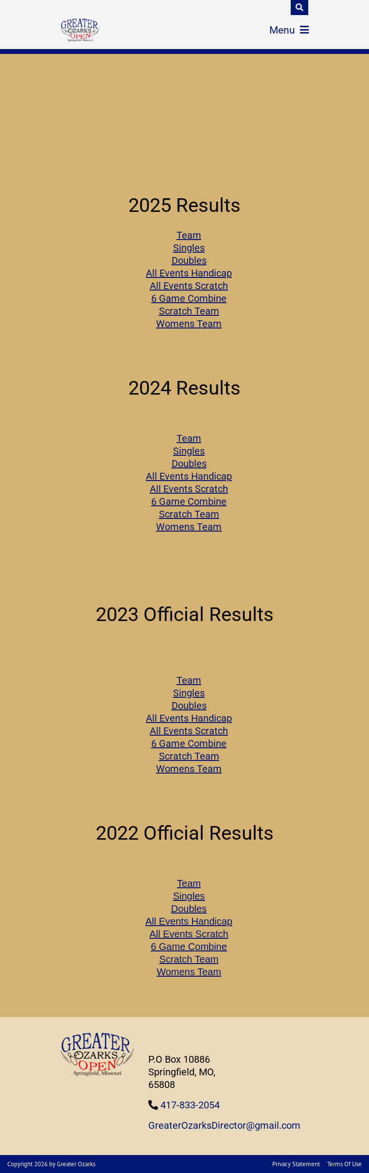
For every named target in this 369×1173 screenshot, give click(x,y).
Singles (189, 248)
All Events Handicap (189, 273)
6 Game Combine (189, 298)
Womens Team (189, 323)
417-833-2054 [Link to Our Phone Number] (190, 1105)
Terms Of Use (344, 1164)
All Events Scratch (189, 286)
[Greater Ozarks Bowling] (80, 30)
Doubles (189, 260)
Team (188, 235)
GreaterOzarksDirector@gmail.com (224, 1125)
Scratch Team (189, 311)
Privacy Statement (296, 1164)
